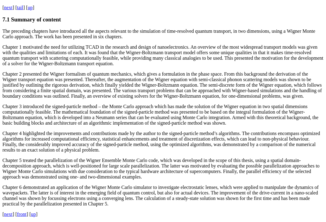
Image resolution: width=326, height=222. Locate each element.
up (30, 7)
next (8, 7)
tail (20, 7)
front (22, 214)
